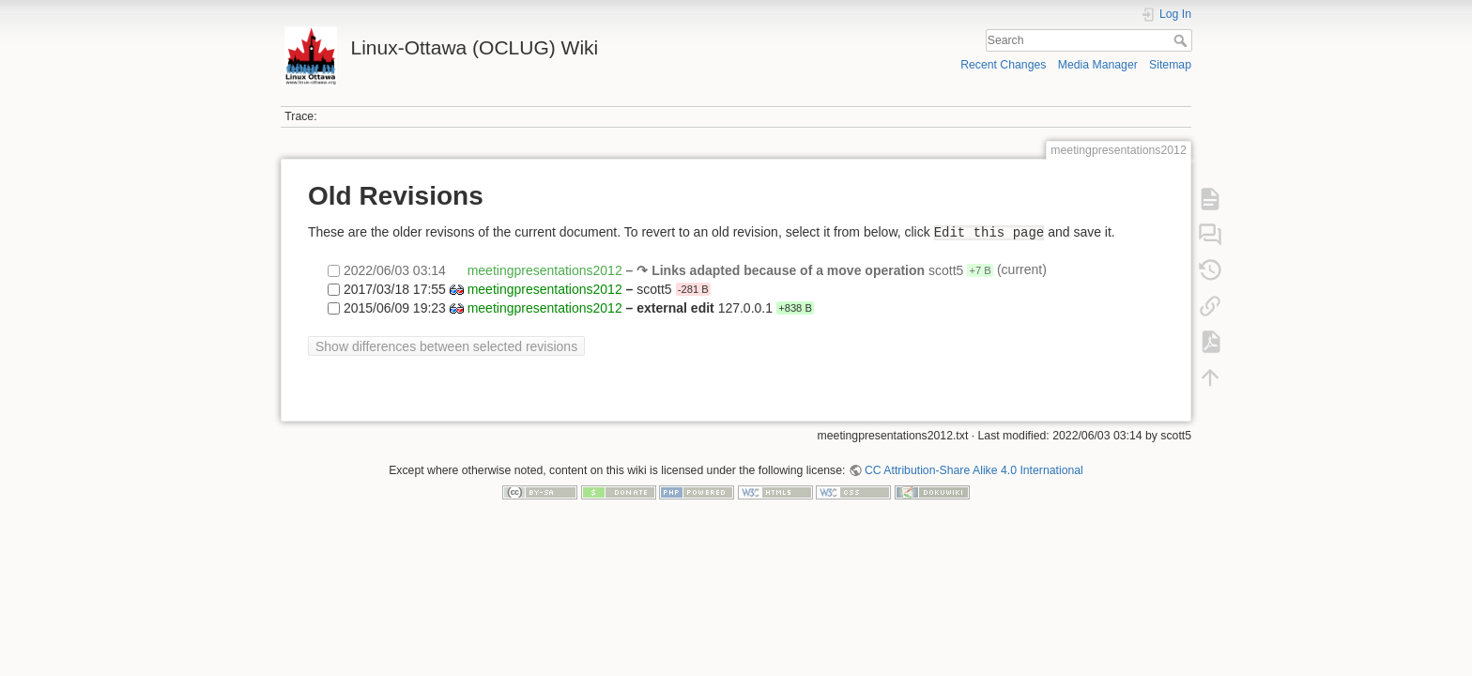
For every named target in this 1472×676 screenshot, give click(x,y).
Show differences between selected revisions (446, 346)
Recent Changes (1003, 64)
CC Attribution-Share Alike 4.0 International (974, 470)
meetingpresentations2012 (545, 270)
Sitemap (1170, 64)
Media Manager (1098, 64)
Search (1182, 40)
